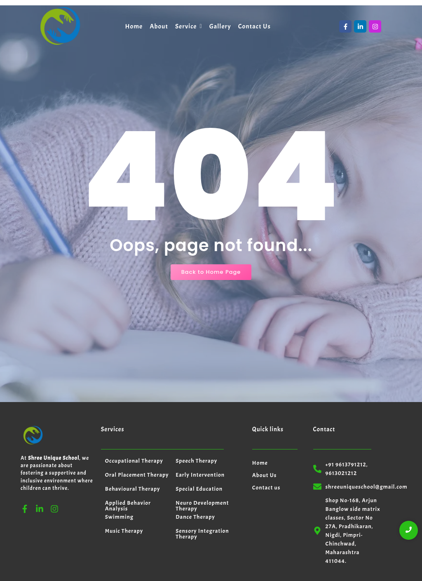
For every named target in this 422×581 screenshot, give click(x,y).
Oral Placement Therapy (137, 442)
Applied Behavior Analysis (128, 473)
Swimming (119, 484)
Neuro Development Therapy (202, 473)
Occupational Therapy (134, 428)
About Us (264, 443)
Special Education (199, 456)
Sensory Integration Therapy (202, 501)
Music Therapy (124, 498)
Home (260, 430)
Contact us (266, 455)
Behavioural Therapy (132, 456)
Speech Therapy (196, 428)
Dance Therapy (195, 484)
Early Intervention (200, 442)
